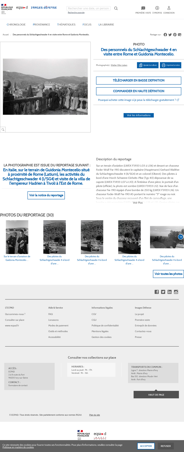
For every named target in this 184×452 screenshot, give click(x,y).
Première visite (142, 319)
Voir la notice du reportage (46, 195)
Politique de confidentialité (105, 325)
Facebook (156, 292)
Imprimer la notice (171, 65)
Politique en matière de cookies (18, 448)
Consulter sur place (14, 319)
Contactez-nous (143, 331)
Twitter (163, 292)
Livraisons (53, 319)
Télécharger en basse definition (138, 80)
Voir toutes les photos (168, 274)
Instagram (176, 292)
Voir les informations (139, 115)
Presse (138, 337)
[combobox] (89, 8)
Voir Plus (138, 202)
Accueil (6, 34)
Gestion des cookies (102, 337)
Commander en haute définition (138, 91)
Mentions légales (100, 331)
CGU (94, 319)
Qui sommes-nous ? (15, 314)
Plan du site (94, 415)
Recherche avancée (76, 12)
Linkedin (169, 292)
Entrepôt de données (146, 325)
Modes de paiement (58, 325)
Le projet (139, 314)
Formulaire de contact (17, 385)
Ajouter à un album (148, 65)
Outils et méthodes (58, 331)
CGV (94, 314)
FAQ (50, 314)
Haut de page (156, 394)
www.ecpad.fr (12, 325)
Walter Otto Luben (119, 65)
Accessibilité (54, 337)
